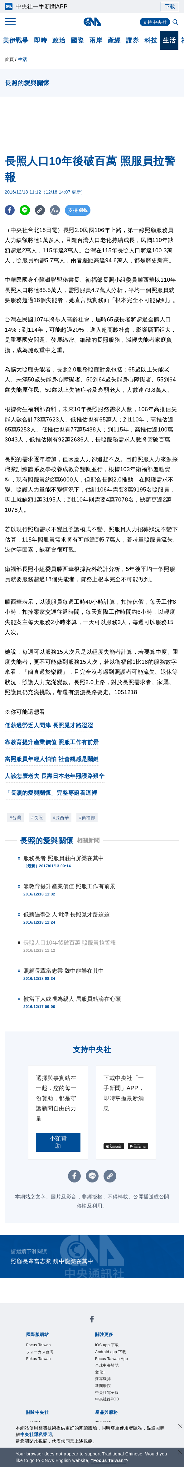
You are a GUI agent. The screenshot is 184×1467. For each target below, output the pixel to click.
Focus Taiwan (38, 1345)
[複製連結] (41, 210)
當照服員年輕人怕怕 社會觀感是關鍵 (52, 759)
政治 (58, 40)
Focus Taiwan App (111, 1359)
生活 (169, 40)
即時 (40, 40)
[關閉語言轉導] (180, 1453)
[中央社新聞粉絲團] (92, 1320)
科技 (150, 40)
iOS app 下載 (107, 1345)
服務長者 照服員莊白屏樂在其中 (63, 858)
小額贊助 (58, 1142)
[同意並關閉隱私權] (180, 1427)
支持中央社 (154, 22)
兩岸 (95, 40)
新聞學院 (103, 1386)
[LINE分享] (26, 210)
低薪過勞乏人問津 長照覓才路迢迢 (49, 725)
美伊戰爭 (15, 40)
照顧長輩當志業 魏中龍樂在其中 (63, 971)
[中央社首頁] (92, 21)
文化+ (100, 1372)
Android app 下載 (110, 1352)
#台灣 (15, 817)
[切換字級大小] (57, 210)
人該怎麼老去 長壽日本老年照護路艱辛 (54, 776)
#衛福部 (87, 817)
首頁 (9, 59)
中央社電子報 (107, 1392)
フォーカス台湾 (40, 1352)
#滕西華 (61, 817)
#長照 (37, 817)
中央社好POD (107, 1399)
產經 (114, 40)
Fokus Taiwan (38, 1359)
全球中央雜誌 (107, 1365)
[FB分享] (10, 210)
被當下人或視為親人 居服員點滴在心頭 (72, 999)
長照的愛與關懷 (47, 840)
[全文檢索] (175, 22)
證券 (132, 40)
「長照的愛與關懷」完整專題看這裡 (51, 793)
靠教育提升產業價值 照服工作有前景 (52, 742)
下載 (170, 6)
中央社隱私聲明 (36, 1434)
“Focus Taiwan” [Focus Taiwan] (108, 1460)
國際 (77, 40)
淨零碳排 (103, 1379)
